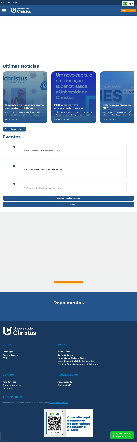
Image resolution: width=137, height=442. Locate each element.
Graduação (8, 352)
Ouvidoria (7, 388)
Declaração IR (64, 385)
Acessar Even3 (68, 204)
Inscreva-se (128, 10)
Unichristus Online (9, 2)
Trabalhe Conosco (12, 385)
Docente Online (65, 355)
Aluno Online (64, 352)
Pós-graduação (10, 355)
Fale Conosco (9, 382)
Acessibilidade (65, 382)
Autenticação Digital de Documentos (76, 361)
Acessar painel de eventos (68, 198)
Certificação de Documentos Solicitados (78, 364)
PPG (5, 358)
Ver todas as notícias (14, 129)
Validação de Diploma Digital (72, 358)
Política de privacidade (58, 403)
